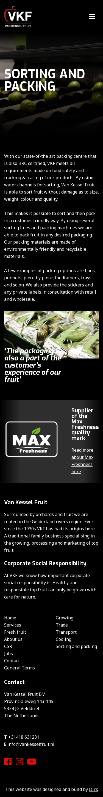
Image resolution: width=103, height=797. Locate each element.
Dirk (93, 789)
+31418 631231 (23, 737)
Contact (12, 661)
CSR (8, 646)
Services (12, 625)
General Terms (19, 668)
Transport (66, 632)
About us (13, 639)
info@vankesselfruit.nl (30, 744)
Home (10, 618)
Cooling (63, 639)
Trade (62, 625)
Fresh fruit (15, 632)
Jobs (8, 653)
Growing (64, 618)
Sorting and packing (76, 646)
